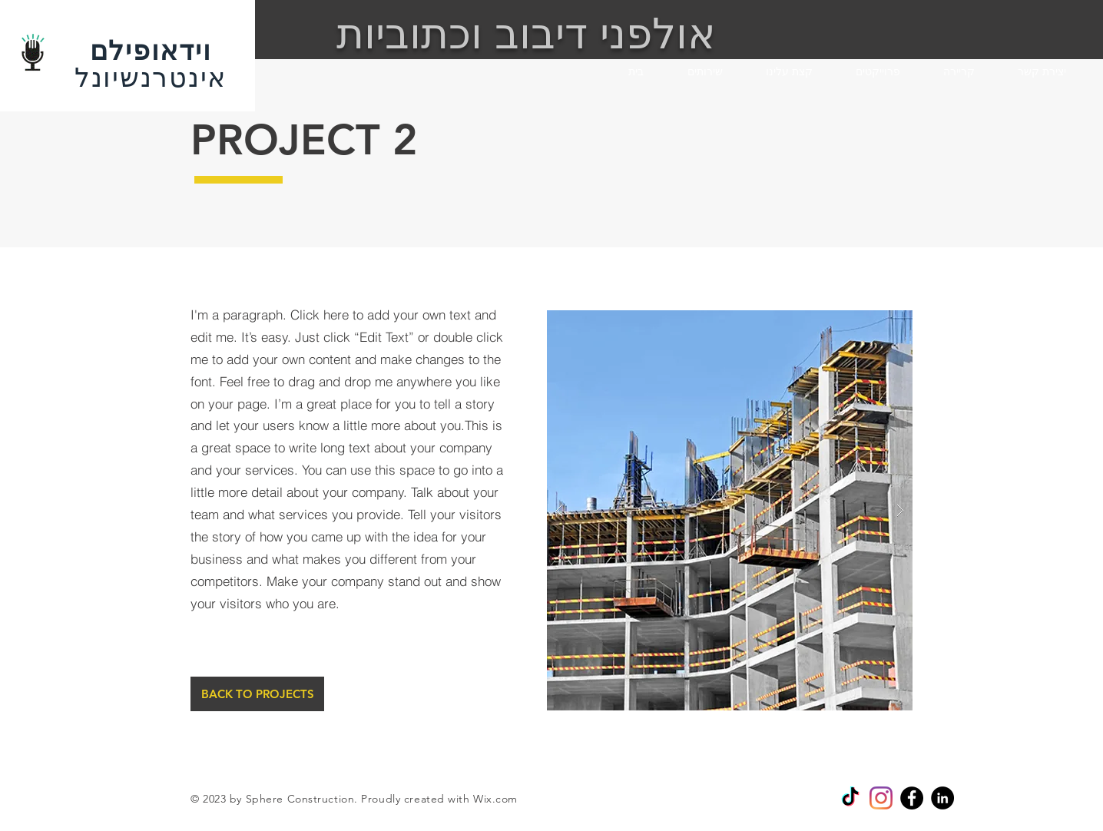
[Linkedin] (942, 797)
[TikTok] (850, 797)
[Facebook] (911, 797)
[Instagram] (881, 797)
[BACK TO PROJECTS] (257, 694)
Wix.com (495, 799)
